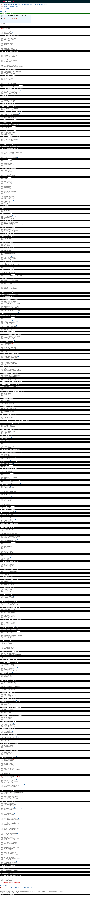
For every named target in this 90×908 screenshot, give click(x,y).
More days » (15, 6)
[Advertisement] (45, 902)
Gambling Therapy (13, 892)
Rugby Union (37, 4)
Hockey (5, 4)
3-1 (15, 355)
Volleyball (23, 4)
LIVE (7, 8)
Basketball (13, 4)
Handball (18, 4)
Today (1, 6)
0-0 (18, 812)
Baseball (27, 4)
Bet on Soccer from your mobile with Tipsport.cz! (11, 24)
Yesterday (6, 6)
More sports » (44, 4)
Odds (14, 8)
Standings (16, 26)
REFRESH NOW (3, 11)
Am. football (32, 4)
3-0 (12, 343)
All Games (2, 8)
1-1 (10, 28)
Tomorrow (11, 6)
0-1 (13, 759)
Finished (10, 8)
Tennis (9, 4)
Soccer (1, 4)
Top (1, 889)
